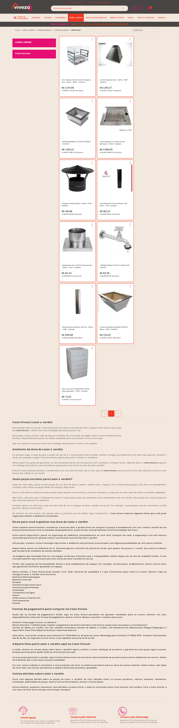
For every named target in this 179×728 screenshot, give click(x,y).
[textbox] (89, 8)
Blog (79, 608)
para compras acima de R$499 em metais (89, 24)
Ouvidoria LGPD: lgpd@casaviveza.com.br (94, 632)
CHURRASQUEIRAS (44, 30)
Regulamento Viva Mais (86, 626)
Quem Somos (82, 611)
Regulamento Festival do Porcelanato (92, 623)
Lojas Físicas (77, 2)
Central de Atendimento (100, 2)
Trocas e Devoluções (86, 620)
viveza (17, 30)
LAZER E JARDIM (28, 30)
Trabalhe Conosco (84, 614)
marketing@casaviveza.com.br (143, 611)
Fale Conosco (136, 617)
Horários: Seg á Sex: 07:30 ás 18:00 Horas (147, 614)
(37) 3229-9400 (137, 608)
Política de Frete (83, 617)
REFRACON (76, 30)
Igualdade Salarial (84, 629)
